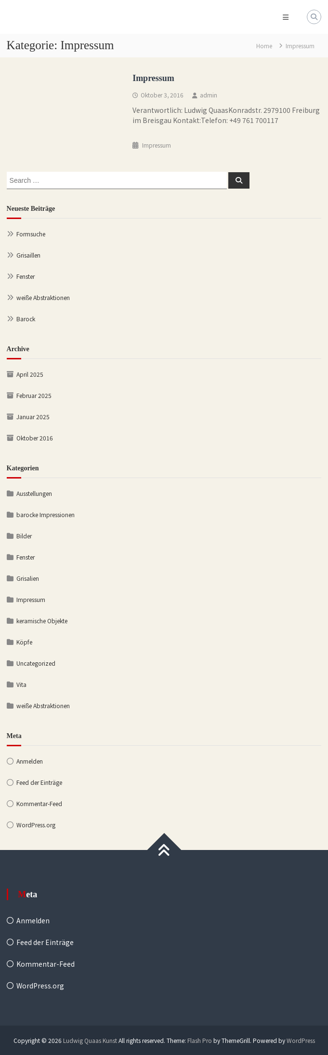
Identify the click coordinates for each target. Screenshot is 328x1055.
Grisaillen (28, 255)
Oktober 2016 (34, 438)
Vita (21, 684)
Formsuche (30, 234)
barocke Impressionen (45, 514)
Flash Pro (199, 1040)
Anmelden (29, 761)
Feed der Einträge (39, 782)
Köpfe (24, 642)
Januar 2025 (33, 416)
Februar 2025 (34, 395)
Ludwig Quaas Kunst (90, 1040)
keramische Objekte (41, 621)
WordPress (301, 1040)
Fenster (25, 276)
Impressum (153, 78)
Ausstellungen (34, 493)
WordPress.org (35, 825)
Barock (25, 319)
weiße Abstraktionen (43, 297)
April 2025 (29, 374)
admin (208, 95)
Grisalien (27, 578)
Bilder (24, 536)
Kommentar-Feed (39, 803)
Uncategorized (35, 663)
